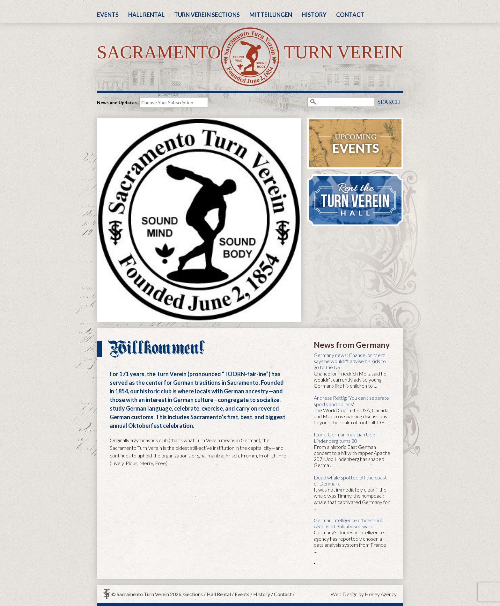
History (314, 14)
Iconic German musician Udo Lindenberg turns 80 (344, 437)
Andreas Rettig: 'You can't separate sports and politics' (351, 401)
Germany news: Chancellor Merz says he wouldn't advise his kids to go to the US (350, 361)
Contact (350, 14)
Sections (193, 594)
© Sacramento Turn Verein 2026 (146, 594)
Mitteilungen (270, 14)
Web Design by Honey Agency (364, 594)
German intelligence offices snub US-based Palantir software (349, 523)
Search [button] (388, 102)
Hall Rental (146, 14)
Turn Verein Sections (207, 14)
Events (108, 14)
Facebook (397, 11)
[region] (199, 220)
